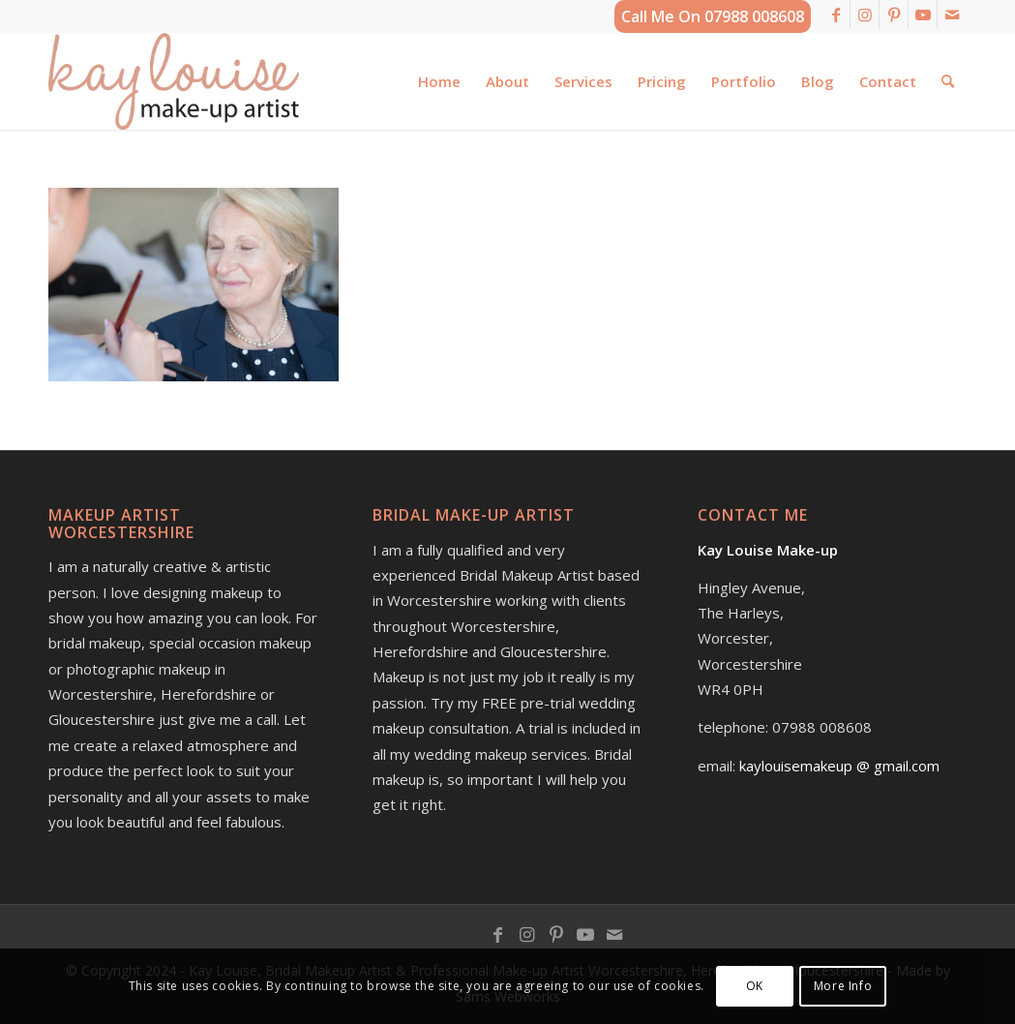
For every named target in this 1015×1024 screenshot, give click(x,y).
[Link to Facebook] (835, 14)
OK (754, 986)
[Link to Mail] (952, 14)
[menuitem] (439, 81)
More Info (843, 986)
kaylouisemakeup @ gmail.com (839, 765)
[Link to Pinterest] (894, 14)
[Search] (948, 81)
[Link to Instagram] (865, 14)
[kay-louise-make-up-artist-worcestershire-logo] (173, 81)
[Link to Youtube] (923, 14)
